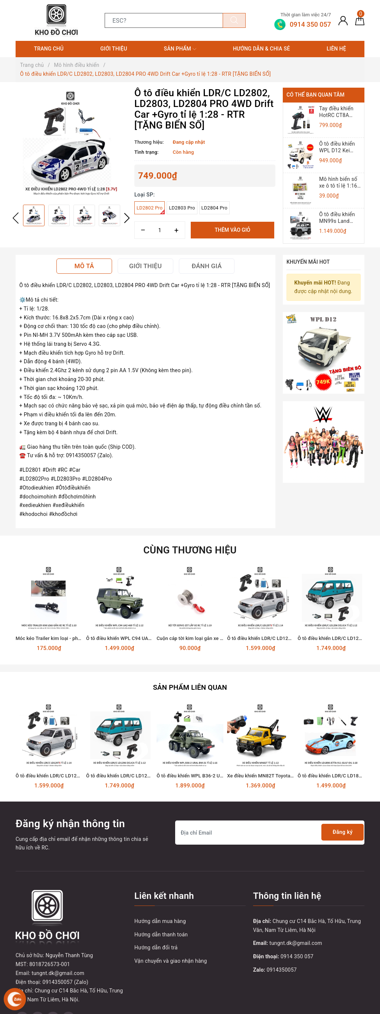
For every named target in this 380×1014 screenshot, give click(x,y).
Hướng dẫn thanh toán (161, 933)
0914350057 (282, 969)
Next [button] (126, 218)
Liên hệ (336, 49)
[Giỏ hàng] (359, 20)
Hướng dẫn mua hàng (160, 920)
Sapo (314, 1006)
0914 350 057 (297, 955)
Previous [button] (15, 218)
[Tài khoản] (343, 20)
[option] (71, 143)
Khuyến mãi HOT (308, 262)
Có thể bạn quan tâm (315, 95)
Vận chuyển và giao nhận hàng (170, 960)
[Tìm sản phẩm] (164, 20)
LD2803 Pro (182, 208)
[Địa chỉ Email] (269, 831)
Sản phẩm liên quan (190, 686)
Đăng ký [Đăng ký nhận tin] (340, 831)
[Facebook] (22, 970)
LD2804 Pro (214, 208)
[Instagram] (68, 970)
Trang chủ (48, 49)
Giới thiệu (113, 49)
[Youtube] (52, 970)
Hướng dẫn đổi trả (156, 946)
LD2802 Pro (151, 209)
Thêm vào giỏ (232, 230)
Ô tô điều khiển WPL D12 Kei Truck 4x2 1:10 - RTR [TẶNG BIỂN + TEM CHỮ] (338, 147)
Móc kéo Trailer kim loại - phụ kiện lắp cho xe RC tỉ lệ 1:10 (79, 638)
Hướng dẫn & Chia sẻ (261, 49)
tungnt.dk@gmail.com (295, 942)
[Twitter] (37, 970)
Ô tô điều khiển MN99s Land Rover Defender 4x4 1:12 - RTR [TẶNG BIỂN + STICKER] (337, 217)
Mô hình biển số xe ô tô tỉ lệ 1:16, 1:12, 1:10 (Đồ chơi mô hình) (338, 182)
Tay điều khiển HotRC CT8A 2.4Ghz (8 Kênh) (338, 111)
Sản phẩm (180, 49)
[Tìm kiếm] (234, 20)
